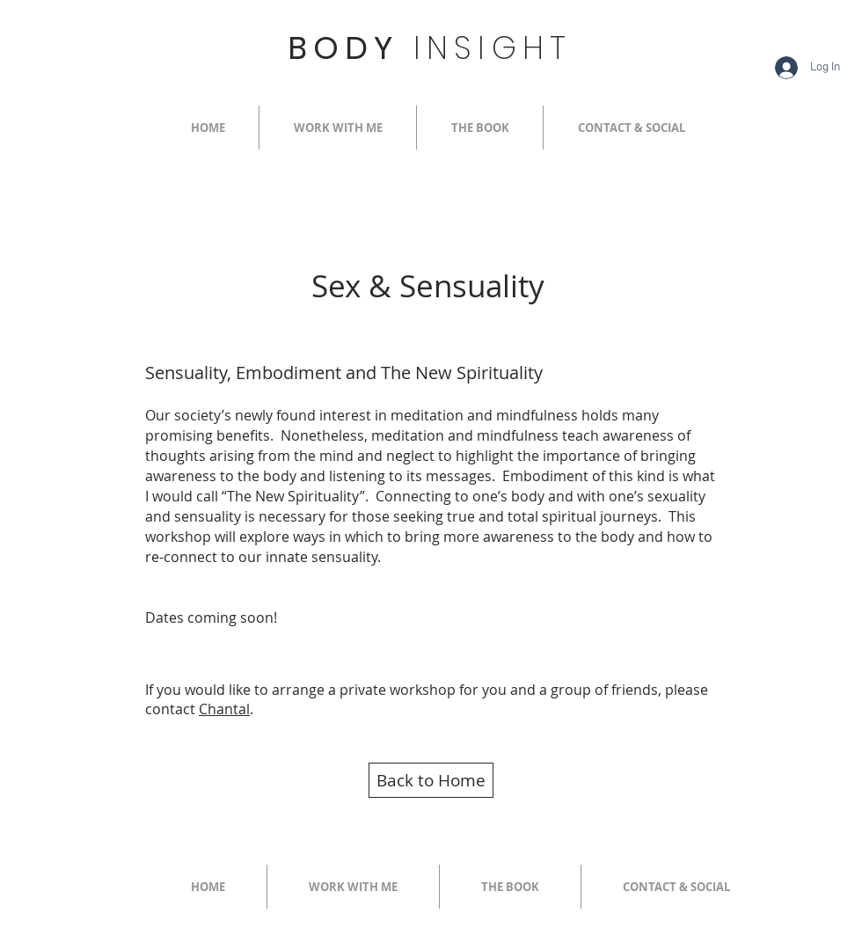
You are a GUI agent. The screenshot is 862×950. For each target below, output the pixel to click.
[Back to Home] (431, 780)
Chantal (224, 709)
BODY (430, 48)
